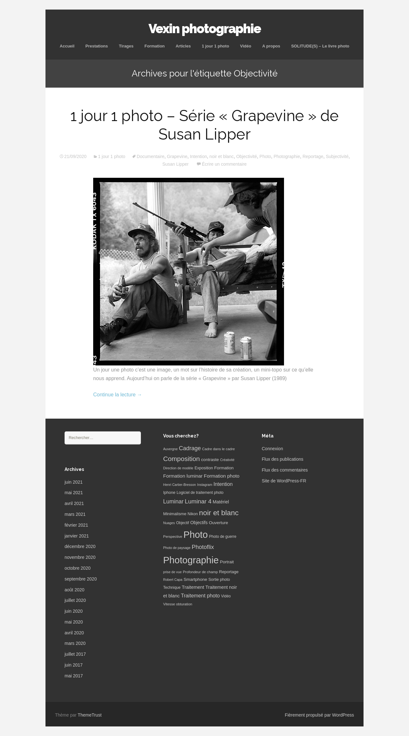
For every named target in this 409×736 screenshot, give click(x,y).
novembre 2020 (80, 557)
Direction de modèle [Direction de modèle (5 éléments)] (178, 468)
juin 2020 (74, 611)
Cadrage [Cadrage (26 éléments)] (190, 448)
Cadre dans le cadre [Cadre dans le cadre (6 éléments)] (218, 449)
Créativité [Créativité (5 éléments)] (227, 460)
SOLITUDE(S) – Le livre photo (320, 46)
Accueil (67, 46)
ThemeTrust (89, 715)
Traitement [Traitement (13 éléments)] (193, 587)
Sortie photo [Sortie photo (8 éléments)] (219, 579)
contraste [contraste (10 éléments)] (210, 459)
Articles (183, 46)
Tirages (126, 46)
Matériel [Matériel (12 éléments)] (221, 501)
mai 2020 (74, 621)
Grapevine (177, 156)
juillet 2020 (75, 600)
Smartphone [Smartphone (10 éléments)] (195, 579)
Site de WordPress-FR (284, 480)
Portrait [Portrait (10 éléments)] (227, 561)
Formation (154, 46)
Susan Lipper (175, 164)
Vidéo (245, 46)
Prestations (96, 46)
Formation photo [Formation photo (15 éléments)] (221, 476)
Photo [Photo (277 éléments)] (196, 534)
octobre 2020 (78, 568)
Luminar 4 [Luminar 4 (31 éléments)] (198, 501)
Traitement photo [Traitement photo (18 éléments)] (200, 595)
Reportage (312, 156)
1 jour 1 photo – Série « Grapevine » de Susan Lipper (204, 125)
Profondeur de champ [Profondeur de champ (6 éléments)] (200, 572)
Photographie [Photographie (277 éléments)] (190, 560)
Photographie (287, 156)
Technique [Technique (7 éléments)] (172, 587)
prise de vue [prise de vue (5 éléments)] (172, 572)
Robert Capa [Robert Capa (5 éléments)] (172, 579)
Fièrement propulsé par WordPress (319, 715)
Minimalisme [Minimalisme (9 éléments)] (174, 513)
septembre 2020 (81, 578)
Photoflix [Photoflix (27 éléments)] (203, 547)
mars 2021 (75, 514)
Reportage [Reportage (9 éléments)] (229, 571)
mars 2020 (75, 643)
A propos (271, 46)
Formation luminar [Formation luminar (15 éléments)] (183, 476)
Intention (198, 156)
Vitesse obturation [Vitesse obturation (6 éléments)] (177, 604)
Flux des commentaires (285, 470)
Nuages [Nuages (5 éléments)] (169, 523)
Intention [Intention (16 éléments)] (222, 484)
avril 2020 (74, 632)
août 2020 (74, 589)
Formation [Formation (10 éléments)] (224, 467)
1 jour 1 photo (215, 46)
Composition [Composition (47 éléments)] (181, 458)
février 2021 (76, 525)
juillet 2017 (75, 654)
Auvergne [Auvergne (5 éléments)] (170, 449)
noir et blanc (222, 156)
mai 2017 (74, 675)
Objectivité (246, 156)
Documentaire (150, 156)
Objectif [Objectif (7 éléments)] (182, 523)
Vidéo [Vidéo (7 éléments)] (226, 596)
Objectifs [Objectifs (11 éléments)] (199, 522)
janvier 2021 (77, 535)
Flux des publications (282, 459)
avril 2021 (74, 503)
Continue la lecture (117, 394)
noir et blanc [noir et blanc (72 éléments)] (219, 513)
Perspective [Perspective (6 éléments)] (172, 536)
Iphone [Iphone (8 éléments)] (169, 492)
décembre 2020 (80, 546)
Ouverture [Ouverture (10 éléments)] (218, 522)
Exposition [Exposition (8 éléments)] (204, 468)
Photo (265, 156)
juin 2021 (74, 482)
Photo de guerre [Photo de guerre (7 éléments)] (222, 536)
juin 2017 (74, 664)
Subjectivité (337, 156)
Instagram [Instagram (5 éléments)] (204, 485)
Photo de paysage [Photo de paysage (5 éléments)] (177, 548)
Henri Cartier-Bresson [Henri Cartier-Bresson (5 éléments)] (179, 485)
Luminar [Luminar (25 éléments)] (173, 501)
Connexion (272, 448)
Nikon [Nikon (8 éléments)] (193, 514)
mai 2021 (74, 492)
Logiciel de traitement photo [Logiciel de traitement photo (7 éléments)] (200, 492)
